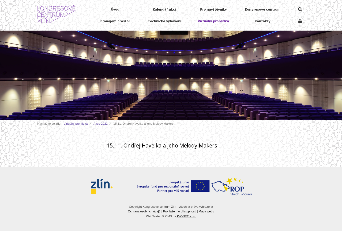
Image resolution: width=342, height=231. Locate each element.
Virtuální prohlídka (76, 123)
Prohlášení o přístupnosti (179, 211)
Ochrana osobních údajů (144, 211)
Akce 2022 (101, 123)
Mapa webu (206, 211)
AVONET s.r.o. (186, 216)
